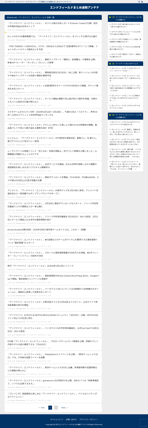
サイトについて (56, 419)
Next (65, 407)
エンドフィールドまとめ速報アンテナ (74, 7)
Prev (41, 407)
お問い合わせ (71, 419)
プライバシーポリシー (88, 419)
